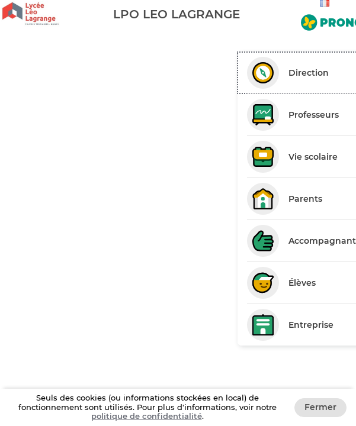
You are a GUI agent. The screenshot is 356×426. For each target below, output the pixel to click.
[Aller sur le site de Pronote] (326, 20)
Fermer (320, 407)
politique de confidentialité (146, 416)
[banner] (178, 14)
